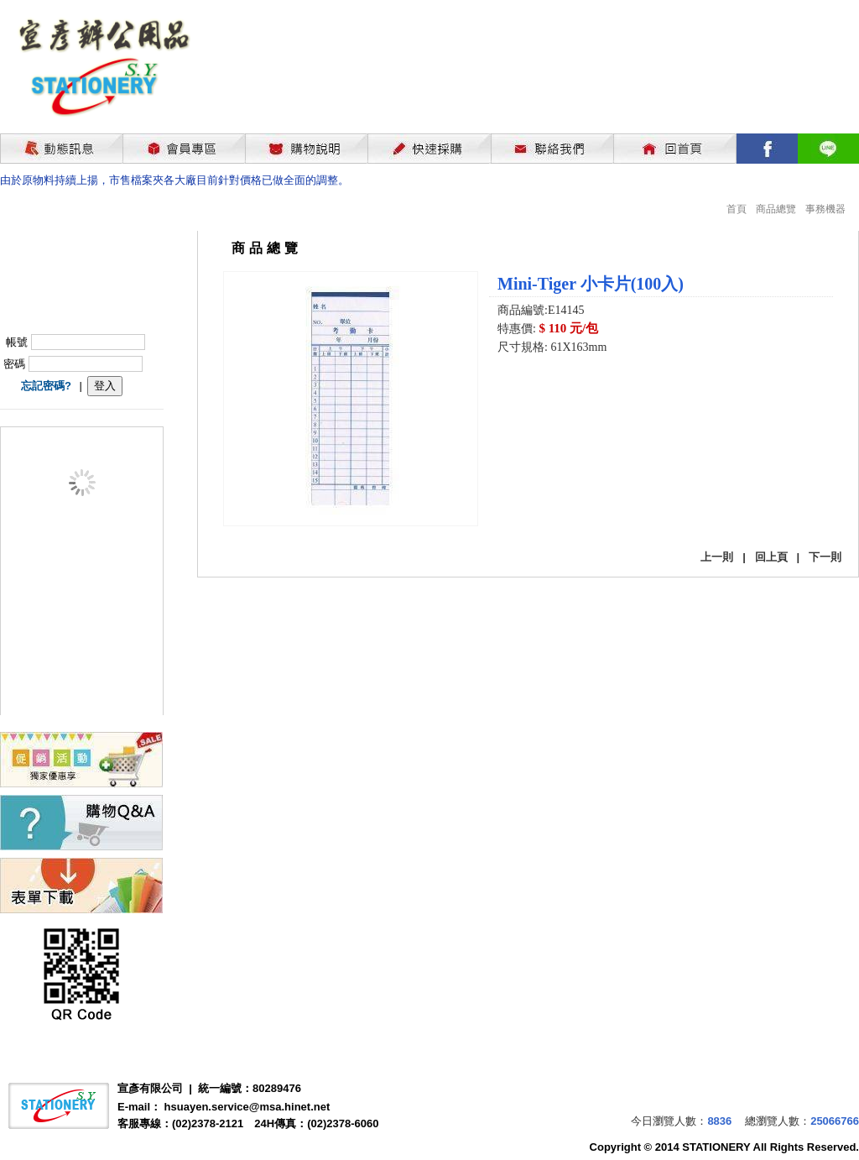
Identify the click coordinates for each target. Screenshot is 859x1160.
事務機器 (825, 209)
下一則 (825, 557)
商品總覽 (776, 209)
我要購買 (541, 392)
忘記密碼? (46, 385)
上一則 (716, 557)
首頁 (736, 209)
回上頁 (771, 557)
